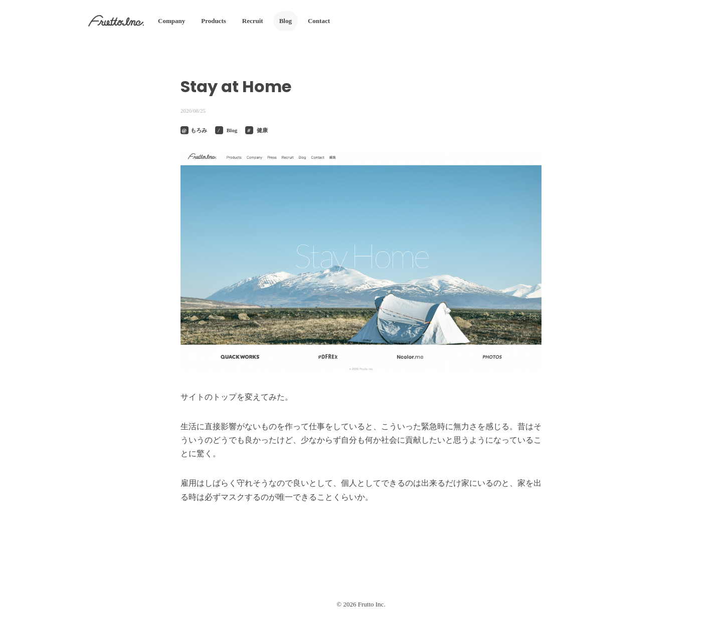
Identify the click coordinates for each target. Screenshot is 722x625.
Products (213, 21)
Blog (285, 21)
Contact (319, 21)
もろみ (199, 130)
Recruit (252, 21)
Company (171, 21)
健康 (262, 130)
